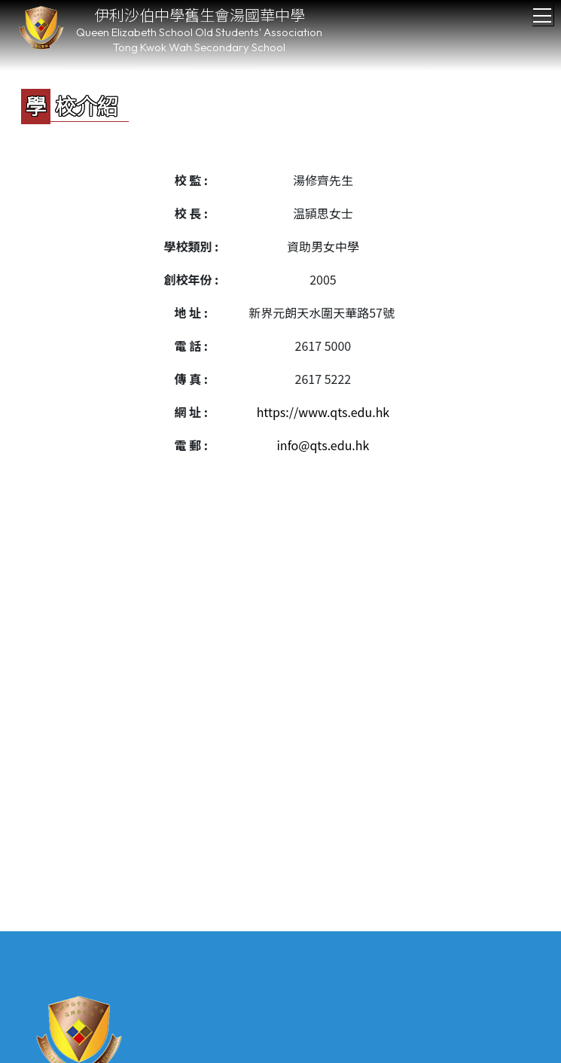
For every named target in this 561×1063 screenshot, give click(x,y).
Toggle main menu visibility (543, 11)
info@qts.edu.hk (322, 445)
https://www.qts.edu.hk (323, 412)
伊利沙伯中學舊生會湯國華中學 (199, 15)
